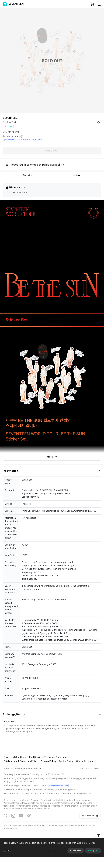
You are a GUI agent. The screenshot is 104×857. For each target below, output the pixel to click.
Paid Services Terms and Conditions (48, 757)
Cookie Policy (66, 761)
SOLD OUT (52, 150)
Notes (76, 175)
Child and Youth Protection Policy (21, 761)
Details (27, 175)
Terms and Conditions (15, 757)
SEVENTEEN (10, 118)
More (52, 456)
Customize (75, 850)
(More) (91, 843)
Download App (90, 815)
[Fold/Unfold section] (52, 470)
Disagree (7, 850)
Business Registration (58, 785)
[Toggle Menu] (99, 4)
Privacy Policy (48, 761)
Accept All (93, 850)
